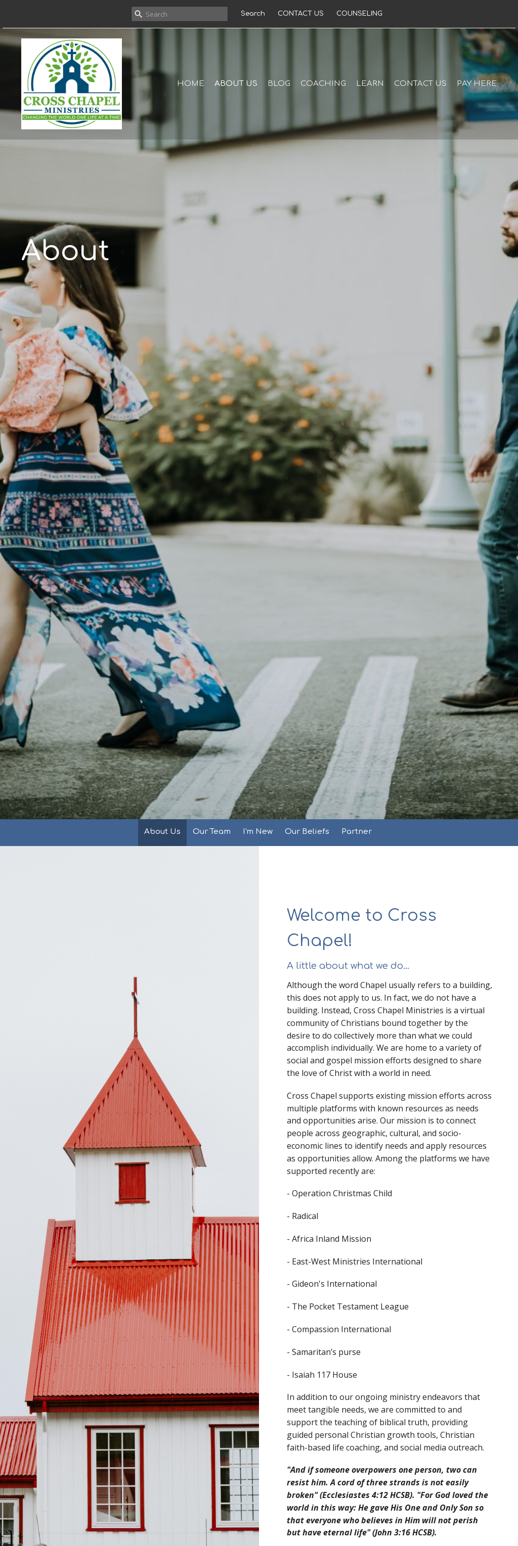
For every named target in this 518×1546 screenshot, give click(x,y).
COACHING (323, 83)
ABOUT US (235, 83)
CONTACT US (301, 13)
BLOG (279, 83)
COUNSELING (359, 13)
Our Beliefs (307, 831)
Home (190, 83)
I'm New (258, 831)
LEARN (370, 83)
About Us (162, 831)
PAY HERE (477, 83)
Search (253, 13)
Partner (356, 831)
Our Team (212, 831)
